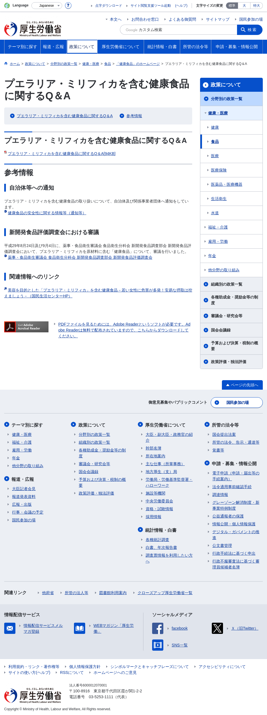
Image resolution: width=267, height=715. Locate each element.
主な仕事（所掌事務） (165, 463)
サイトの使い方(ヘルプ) (29, 671)
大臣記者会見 (24, 487)
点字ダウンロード (108, 6)
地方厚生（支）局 (161, 471)
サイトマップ (217, 19)
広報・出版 (22, 503)
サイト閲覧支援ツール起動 (151, 6)
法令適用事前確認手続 (232, 485)
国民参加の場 (251, 19)
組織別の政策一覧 (226, 284)
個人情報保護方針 (85, 665)
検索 (252, 29)
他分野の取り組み (224, 270)
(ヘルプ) (181, 6)
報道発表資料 (24, 495)
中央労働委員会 (159, 500)
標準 (232, 6)
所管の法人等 (76, 591)
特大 (256, 6)
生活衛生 (219, 198)
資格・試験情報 (159, 508)
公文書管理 (222, 544)
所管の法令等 (225, 424)
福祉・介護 (218, 227)
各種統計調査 (157, 538)
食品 (215, 141)
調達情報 (220, 493)
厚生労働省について (166, 424)
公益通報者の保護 (228, 514)
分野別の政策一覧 (226, 99)
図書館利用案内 (113, 591)
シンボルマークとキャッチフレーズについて (149, 665)
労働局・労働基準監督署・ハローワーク (169, 481)
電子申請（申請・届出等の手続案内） (235, 474)
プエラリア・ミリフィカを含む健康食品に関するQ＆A (65, 116)
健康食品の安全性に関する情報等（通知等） (47, 213)
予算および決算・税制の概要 (234, 346)
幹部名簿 (153, 447)
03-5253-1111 (101, 695)
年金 (212, 255)
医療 (215, 156)
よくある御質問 (182, 19)
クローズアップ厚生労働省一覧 (165, 591)
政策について (226, 85)
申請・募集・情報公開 (234, 462)
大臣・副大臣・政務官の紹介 (169, 436)
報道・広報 (23, 478)
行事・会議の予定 (27, 511)
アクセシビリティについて (222, 665)
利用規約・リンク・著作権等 (33, 665)
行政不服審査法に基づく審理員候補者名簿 (235, 563)
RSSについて (72, 671)
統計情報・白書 (161, 528)
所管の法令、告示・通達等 (235, 441)
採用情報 (153, 516)
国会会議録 (221, 330)
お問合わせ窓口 (145, 19)
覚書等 (218, 449)
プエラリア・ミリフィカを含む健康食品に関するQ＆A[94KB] (61, 153)
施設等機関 (155, 492)
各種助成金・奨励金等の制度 (234, 300)
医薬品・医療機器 (226, 184)
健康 (215, 127)
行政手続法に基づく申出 (234, 552)
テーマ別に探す (27, 424)
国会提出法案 (224, 433)
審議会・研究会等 (226, 316)
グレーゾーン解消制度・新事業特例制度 (235, 504)
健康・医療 (218, 113)
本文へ (116, 19)
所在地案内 (155, 455)
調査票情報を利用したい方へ (169, 557)
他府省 (48, 591)
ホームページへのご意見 (115, 671)
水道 (215, 213)
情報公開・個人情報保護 (234, 522)
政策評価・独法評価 (228, 361)
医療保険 (219, 170)
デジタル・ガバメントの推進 (235, 533)
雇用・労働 (218, 241)
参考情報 (134, 116)
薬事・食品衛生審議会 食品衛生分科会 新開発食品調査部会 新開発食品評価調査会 (80, 257)
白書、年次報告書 (161, 546)
